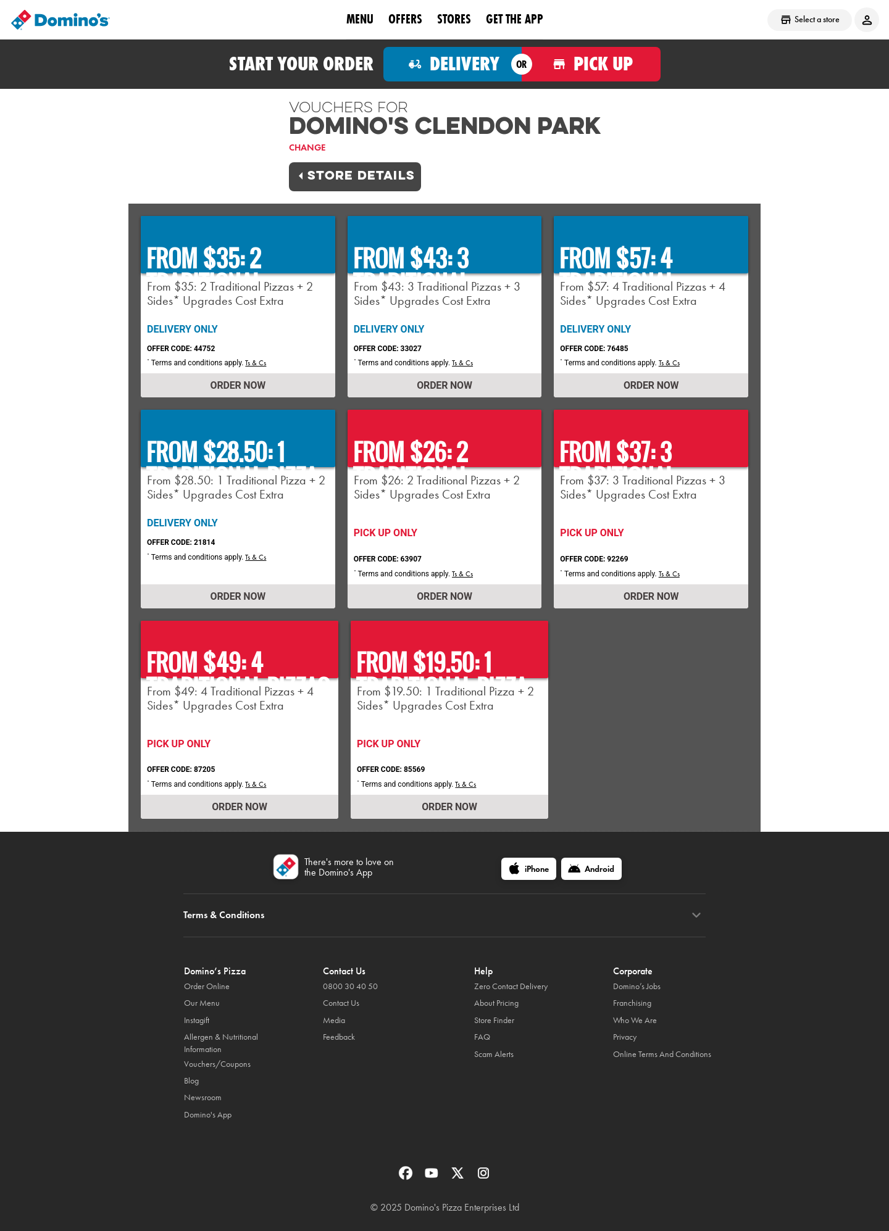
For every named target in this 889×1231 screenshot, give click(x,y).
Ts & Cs (255, 363)
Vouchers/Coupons (217, 1064)
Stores (454, 19)
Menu (360, 19)
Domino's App (208, 1114)
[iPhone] (528, 869)
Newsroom (203, 1097)
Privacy (624, 1037)
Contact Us (341, 1003)
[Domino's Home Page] (60, 20)
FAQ (482, 1037)
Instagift (196, 1020)
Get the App (514, 19)
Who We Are (635, 1020)
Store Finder (494, 1020)
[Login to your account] (866, 19)
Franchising (632, 1003)
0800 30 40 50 (350, 986)
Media (334, 1020)
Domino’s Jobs (637, 986)
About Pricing (496, 1003)
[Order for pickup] (591, 64)
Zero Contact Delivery (511, 986)
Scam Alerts (494, 1054)
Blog (191, 1081)
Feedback (339, 1037)
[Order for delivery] (452, 64)
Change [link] (307, 147)
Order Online (207, 986)
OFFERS (405, 19)
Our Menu (202, 1003)
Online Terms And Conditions (662, 1054)
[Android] (591, 869)
